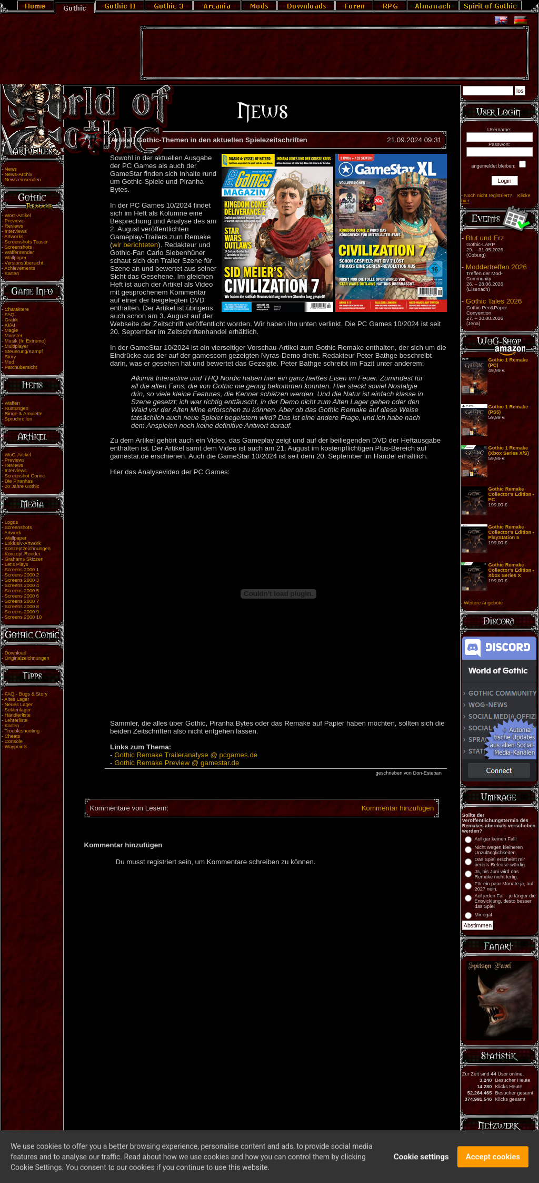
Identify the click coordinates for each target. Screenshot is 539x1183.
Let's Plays (16, 564)
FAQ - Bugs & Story (26, 694)
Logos (11, 522)
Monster (14, 335)
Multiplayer (16, 346)
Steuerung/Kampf (24, 351)
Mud (9, 362)
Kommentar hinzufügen (398, 808)
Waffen (12, 403)
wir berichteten (135, 245)
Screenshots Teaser (26, 242)
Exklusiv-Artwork (23, 543)
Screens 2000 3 (22, 580)
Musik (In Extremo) (25, 341)
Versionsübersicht (24, 263)
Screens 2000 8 (22, 606)
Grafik (11, 319)
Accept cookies (493, 1164)
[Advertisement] (334, 53)
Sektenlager (18, 709)
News (11, 169)
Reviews (14, 226)
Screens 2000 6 (22, 596)
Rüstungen (16, 408)
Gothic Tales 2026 (494, 301)
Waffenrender (19, 252)
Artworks (13, 236)
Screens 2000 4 (22, 585)
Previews (15, 220)
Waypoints (16, 746)
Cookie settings (421, 1164)
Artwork (12, 532)
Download (16, 653)
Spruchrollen (18, 419)
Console (14, 741)
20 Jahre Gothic (22, 486)
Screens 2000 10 (23, 617)
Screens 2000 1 (22, 569)
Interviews (16, 231)
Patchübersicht (21, 367)
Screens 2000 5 (22, 590)
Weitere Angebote (483, 602)
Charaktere (17, 309)
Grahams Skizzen (24, 559)
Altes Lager (16, 699)
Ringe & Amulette (24, 413)
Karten (12, 273)
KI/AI (10, 325)
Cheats (13, 736)
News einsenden (23, 179)
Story (10, 356)
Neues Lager (19, 704)
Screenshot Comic (25, 475)
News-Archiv (18, 174)
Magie (11, 330)
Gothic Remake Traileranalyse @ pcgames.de (185, 755)
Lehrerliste (16, 720)
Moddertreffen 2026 (496, 267)
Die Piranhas (19, 481)
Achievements (19, 268)
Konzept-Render (23, 553)
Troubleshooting (22, 731)
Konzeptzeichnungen (28, 548)
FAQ (10, 314)
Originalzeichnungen (27, 658)
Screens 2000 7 (22, 601)
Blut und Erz (485, 238)
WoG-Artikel (18, 215)
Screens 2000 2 (22, 575)
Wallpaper (16, 257)
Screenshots (18, 247)
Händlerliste (18, 715)
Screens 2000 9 (22, 611)
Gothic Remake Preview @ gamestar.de (176, 763)
